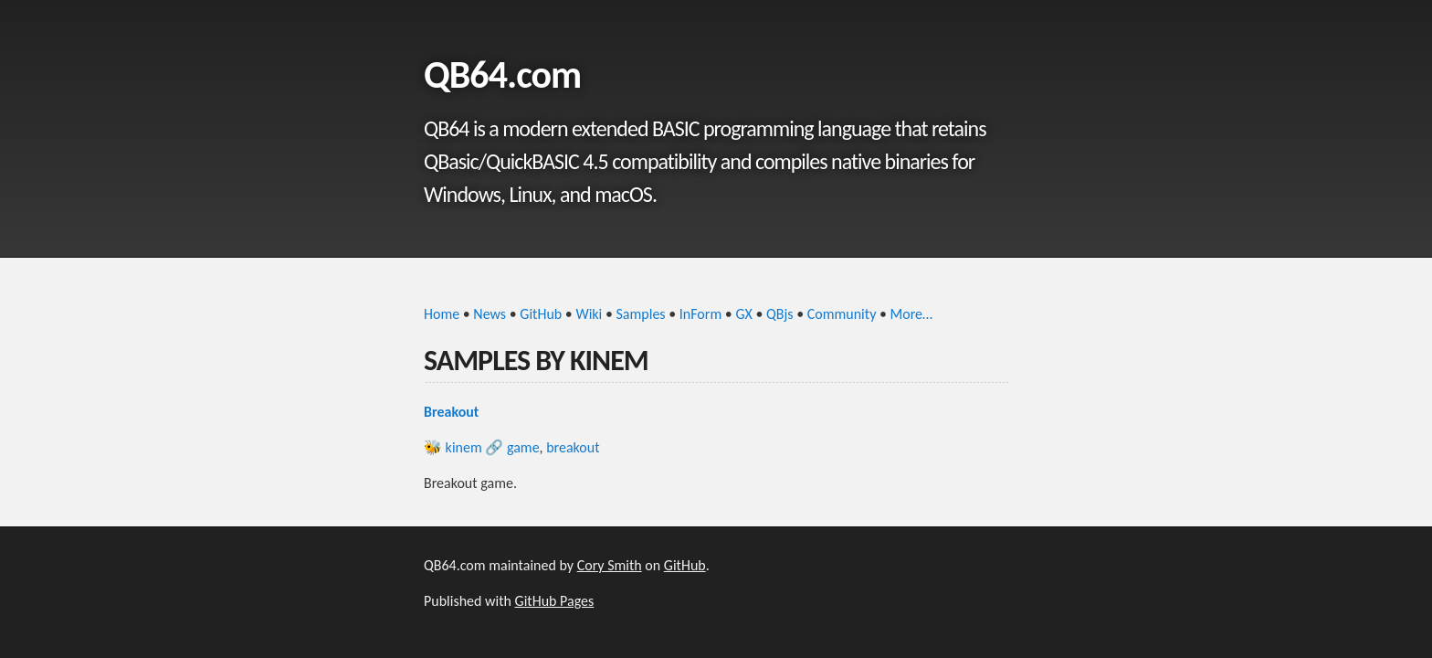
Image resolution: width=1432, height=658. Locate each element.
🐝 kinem (453, 447)
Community (842, 314)
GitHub (541, 314)
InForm (700, 314)
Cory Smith (609, 565)
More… (911, 314)
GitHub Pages (555, 601)
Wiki (588, 314)
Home (441, 314)
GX (743, 314)
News (489, 314)
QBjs (780, 314)
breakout (572, 447)
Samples (641, 314)
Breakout (451, 411)
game (523, 447)
